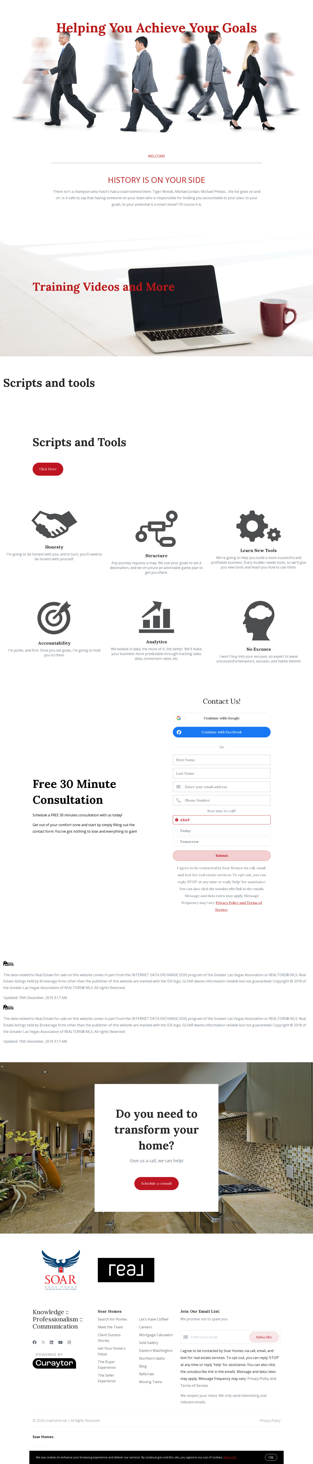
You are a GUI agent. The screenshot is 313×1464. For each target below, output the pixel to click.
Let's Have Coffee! (153, 1319)
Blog (143, 1366)
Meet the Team (110, 1327)
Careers (145, 1327)
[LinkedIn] (51, 1342)
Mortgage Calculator (156, 1334)
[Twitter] (43, 1342)
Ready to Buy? (82, 10)
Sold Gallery (148, 1342)
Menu (246, 10)
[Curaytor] (54, 1367)
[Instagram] (69, 1342)
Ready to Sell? (116, 10)
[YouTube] (60, 1342)
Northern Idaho (152, 1358)
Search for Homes (112, 1319)
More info (230, 1457)
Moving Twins (150, 1381)
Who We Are (49, 10)
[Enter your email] (219, 1337)
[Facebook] (35, 1342)
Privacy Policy (270, 1420)
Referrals (146, 1374)
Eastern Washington (156, 1350)
